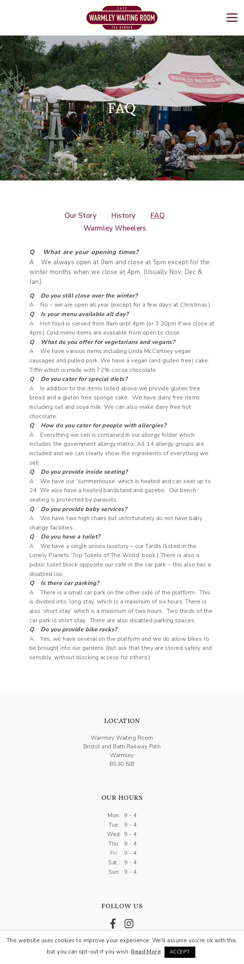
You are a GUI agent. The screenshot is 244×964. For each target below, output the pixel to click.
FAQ (157, 215)
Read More (146, 951)
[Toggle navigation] (232, 17)
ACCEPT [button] (180, 951)
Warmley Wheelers (115, 228)
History (123, 215)
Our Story (81, 215)
